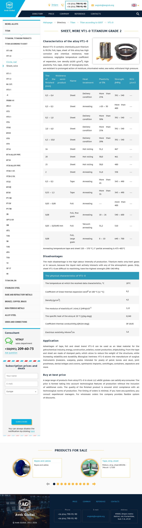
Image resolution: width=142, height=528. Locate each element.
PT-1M (9, 198)
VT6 (8, 122)
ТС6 (8, 257)
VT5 (8, 111)
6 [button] (73, 484)
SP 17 (8, 268)
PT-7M (9, 209)
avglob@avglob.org (104, 5)
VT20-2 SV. (10, 176)
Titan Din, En (10, 280)
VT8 (8, 138)
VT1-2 (8, 79)
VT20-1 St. (10, 171)
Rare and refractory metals (18, 295)
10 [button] (88, 484)
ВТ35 (8, 193)
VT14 (8, 149)
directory (38, 14)
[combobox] (55, 5)
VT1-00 (9, 50)
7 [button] (76, 484)
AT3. (8, 230)
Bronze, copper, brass (15, 301)
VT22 (8, 182)
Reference (80, 14)
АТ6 (7, 252)
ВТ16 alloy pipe (13, 155)
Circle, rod (11, 62)
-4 (7, 95)
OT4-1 (8, 106)
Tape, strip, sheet (110, 461)
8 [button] (80, 484)
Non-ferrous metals (14, 308)
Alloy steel (10, 315)
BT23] (8, 187)
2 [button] (58, 484)
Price (51, 14)
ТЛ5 (8, 247)
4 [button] (65, 484)
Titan (7, 31)
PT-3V (8, 203)
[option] (37, 468)
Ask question (11, 353)
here (33, 431)
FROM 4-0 (10, 100)
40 (7, 274)
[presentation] (16, 406)
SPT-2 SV (10, 220)
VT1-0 (8, 56)
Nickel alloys (11, 24)
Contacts (96, 14)
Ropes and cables (42, 461)
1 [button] (54, 484)
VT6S (8, 127)
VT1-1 (8, 73)
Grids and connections (16, 322)
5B (7, 241)
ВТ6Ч (8, 133)
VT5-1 (8, 117)
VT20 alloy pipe (13, 165)
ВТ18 (8, 160)
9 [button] (84, 484)
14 (7, 263)
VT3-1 (8, 90)
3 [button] (61, 484)
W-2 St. (9, 84)
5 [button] (69, 484)
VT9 (8, 144)
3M (7, 225)
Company (64, 14)
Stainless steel (12, 288)
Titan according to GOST (16, 44)
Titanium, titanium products (18, 38)
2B (7, 214)
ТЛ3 (8, 236)
